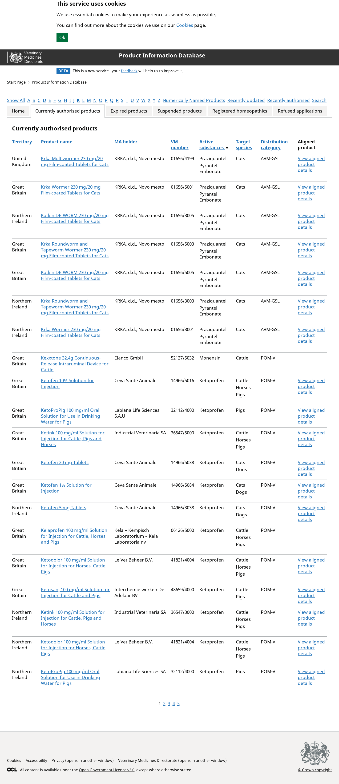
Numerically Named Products (194, 100)
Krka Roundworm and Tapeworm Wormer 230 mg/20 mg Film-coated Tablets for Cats (75, 250)
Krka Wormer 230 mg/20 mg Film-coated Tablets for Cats (71, 190)
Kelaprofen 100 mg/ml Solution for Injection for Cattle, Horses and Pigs (74, 536)
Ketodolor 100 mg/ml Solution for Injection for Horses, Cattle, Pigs (74, 566)
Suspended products (180, 111)
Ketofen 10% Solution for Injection (67, 383)
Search (319, 100)
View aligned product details (311, 164)
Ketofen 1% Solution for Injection (66, 488)
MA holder (125, 142)
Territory (22, 142)
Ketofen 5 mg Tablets (63, 508)
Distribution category (274, 145)
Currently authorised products (67, 111)
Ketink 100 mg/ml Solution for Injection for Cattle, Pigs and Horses (73, 439)
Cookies (184, 25)
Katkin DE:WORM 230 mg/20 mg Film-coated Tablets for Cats (75, 218)
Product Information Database (162, 55)
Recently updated (246, 100)
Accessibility (36, 760)
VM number (180, 145)
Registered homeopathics (239, 111)
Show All (16, 100)
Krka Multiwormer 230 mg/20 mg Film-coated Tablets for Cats (75, 161)
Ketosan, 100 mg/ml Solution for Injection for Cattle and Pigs (75, 592)
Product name (56, 142)
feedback (129, 70)
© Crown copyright (315, 769)
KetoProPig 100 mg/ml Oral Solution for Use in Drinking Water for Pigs (70, 416)
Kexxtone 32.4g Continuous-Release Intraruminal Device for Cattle (75, 364)
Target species (244, 145)
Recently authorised (288, 100)
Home (18, 111)
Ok (62, 37)
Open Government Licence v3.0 (106, 769)
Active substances (212, 145)
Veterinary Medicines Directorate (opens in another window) (172, 760)
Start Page (16, 82)
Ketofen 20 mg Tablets (65, 462)
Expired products (129, 111)
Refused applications (300, 111)
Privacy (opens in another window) (83, 760)
